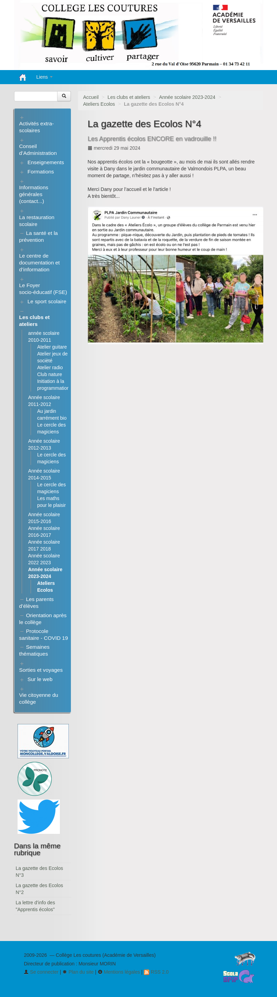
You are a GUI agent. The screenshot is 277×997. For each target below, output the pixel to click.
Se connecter (41, 972)
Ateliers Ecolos (99, 104)
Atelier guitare (52, 347)
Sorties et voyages (41, 670)
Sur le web (40, 679)
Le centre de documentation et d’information (39, 262)
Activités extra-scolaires (36, 127)
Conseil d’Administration (38, 149)
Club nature (49, 374)
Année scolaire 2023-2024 (187, 97)
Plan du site (78, 972)
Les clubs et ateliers (129, 97)
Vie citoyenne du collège (38, 698)
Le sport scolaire (47, 301)
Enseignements (46, 162)
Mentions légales (119, 972)
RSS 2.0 (156, 972)
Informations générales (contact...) (34, 194)
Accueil (91, 97)
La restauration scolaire (37, 220)
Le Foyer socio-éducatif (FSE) (43, 288)
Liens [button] (44, 77)
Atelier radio (50, 367)
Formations (41, 171)
